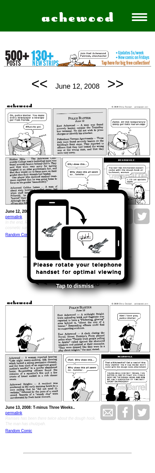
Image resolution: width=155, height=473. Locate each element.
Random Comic (18, 235)
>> (115, 84)
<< (39, 84)
